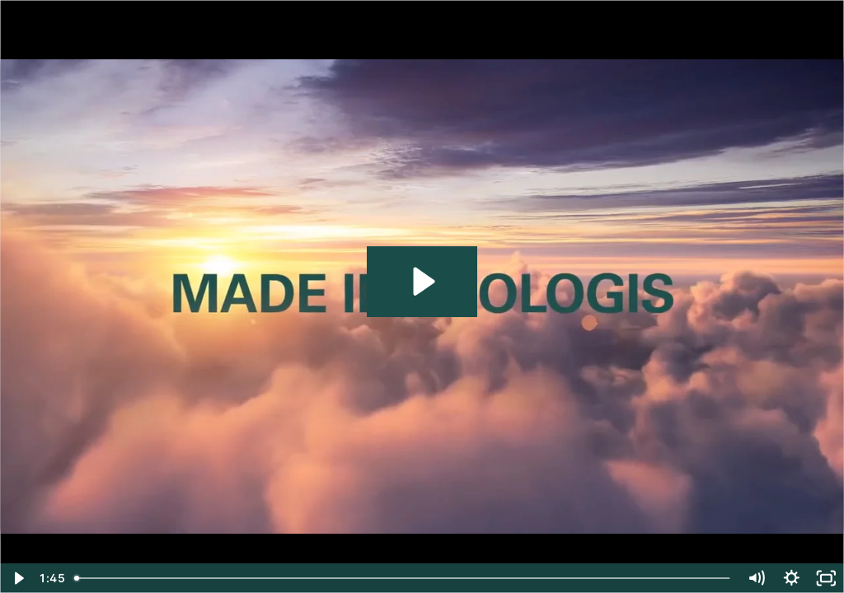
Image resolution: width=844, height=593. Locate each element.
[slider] (403, 578)
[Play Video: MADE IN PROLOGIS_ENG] (421, 281)
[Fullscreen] (826, 578)
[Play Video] (17, 578)
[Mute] (756, 578)
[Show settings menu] (791, 578)
